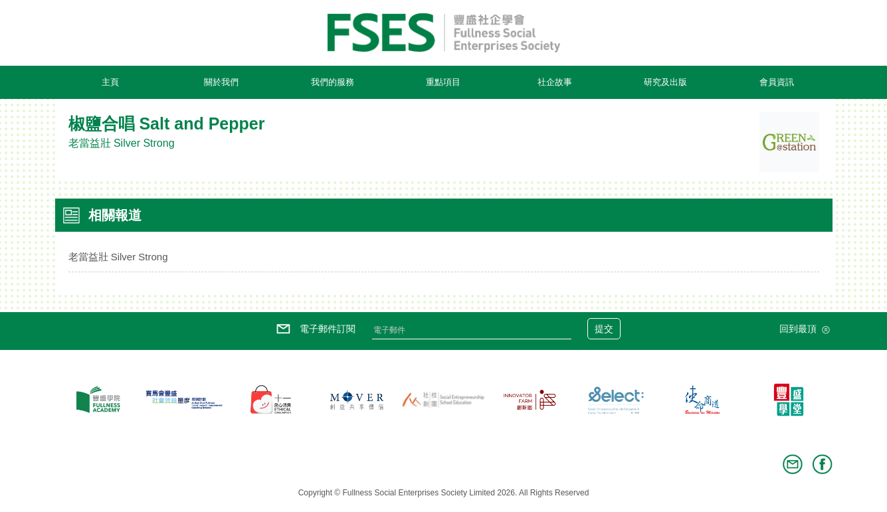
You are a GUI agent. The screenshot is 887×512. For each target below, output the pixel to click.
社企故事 (555, 82)
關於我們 (221, 82)
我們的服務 (332, 82)
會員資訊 (776, 82)
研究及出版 (665, 82)
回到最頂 (806, 330)
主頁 (110, 82)
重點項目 (443, 82)
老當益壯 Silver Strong (118, 256)
